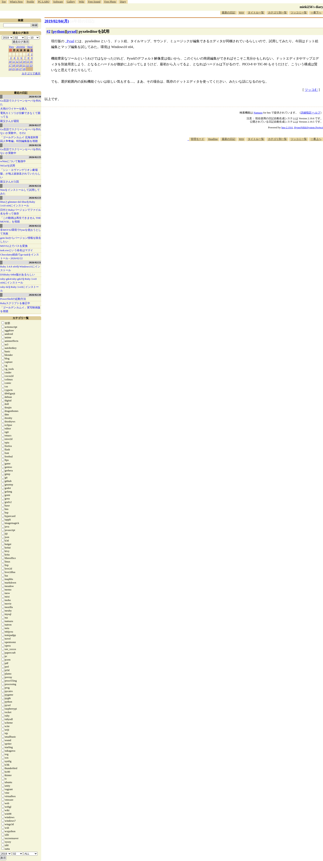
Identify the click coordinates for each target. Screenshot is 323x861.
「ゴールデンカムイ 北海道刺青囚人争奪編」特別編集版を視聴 (19, 139)
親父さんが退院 (9, 121)
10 (10, 61)
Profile (30, 1)
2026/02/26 (35, 145)
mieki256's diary (311, 7)
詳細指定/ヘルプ (310, 112)
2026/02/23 (35, 197)
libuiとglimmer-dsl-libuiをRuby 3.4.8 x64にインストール (17, 203)
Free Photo (110, 1)
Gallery (71, 1)
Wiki (81, 1)
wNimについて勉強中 (13, 161)
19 (17, 65)
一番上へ (316, 139)
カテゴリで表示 (31, 73)
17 (10, 65)
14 (24, 61)
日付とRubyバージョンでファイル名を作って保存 (20, 211)
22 (27, 65)
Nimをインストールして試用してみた (20, 191)
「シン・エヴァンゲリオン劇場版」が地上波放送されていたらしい (20, 173)
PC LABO (43, 1)
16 (31, 61)
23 (31, 65)
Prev (11, 46)
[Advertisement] (248, 153)
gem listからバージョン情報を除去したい (20, 239)
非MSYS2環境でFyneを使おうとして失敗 (20, 231)
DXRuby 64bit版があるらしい (17, 274)
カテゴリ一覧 (21, 318)
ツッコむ (311, 89)
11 (13, 61)
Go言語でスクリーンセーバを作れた (20, 102)
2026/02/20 (35, 294)
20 (20, 65)
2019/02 (20, 46)
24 (10, 68)
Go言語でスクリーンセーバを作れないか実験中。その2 (20, 131)
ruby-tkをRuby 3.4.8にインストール (19, 288)
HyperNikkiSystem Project (308, 127)
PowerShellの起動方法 (13, 298)
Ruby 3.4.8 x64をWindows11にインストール (20, 268)
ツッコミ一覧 (299, 12)
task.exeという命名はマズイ (16, 250)
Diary (123, 1)
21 (24, 65)
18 (13, 65)
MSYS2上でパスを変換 (14, 245)
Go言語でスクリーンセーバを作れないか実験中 (20, 151)
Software (58, 1)
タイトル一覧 (256, 12)
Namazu (258, 112)
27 (20, 68)
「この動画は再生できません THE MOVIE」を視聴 (20, 219)
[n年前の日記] (82, 21)
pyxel (71, 31)
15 (27, 61)
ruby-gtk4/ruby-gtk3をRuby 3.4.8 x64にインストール (18, 280)
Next (29, 46)
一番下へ (316, 12)
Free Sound (94, 1)
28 (24, 68)
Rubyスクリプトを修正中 (15, 303)
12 (17, 61)
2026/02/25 (35, 157)
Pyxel (70, 41)
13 (20, 61)
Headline (213, 139)
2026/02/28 (35, 96)
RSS (241, 12)
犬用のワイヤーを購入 (13, 108)
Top (4, 1)
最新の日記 (228, 12)
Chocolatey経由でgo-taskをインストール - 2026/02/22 (19, 256)
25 (13, 68)
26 (17, 68)
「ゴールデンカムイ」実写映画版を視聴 (20, 309)
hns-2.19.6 (287, 127)
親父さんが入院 (9, 181)
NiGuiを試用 (7, 165)
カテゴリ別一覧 (277, 12)
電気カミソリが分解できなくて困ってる (20, 114)
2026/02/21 (35, 262)
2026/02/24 (35, 185)
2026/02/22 (35, 225)
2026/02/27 (35, 125)
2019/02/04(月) (56, 21)
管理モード (197, 139)
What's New (16, 1)
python (59, 31)
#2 (48, 31)
